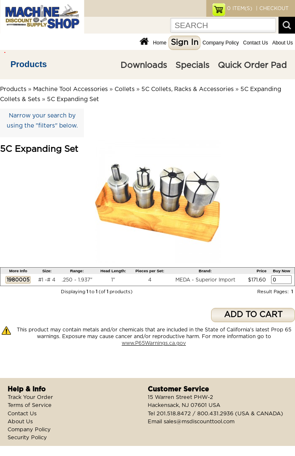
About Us (282, 43)
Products (28, 64)
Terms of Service (30, 405)
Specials (192, 65)
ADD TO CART (253, 315)
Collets (125, 89)
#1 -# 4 (46, 279)
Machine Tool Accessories (70, 89)
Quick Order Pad (252, 65)
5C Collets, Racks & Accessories (187, 89)
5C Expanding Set (73, 99)
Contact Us (255, 43)
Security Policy (27, 437)
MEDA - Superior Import (205, 279)
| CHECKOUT (271, 8)
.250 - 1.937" (77, 279)
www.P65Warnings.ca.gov (154, 343)
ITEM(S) (239, 8)
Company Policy (221, 43)
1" (113, 279)
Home (160, 43)
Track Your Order (30, 397)
